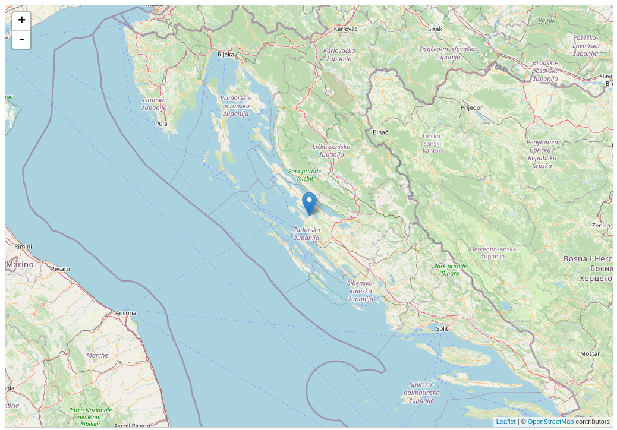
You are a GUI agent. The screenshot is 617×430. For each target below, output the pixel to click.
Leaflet (506, 421)
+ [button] (22, 21)
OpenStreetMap (551, 421)
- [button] (21, 40)
